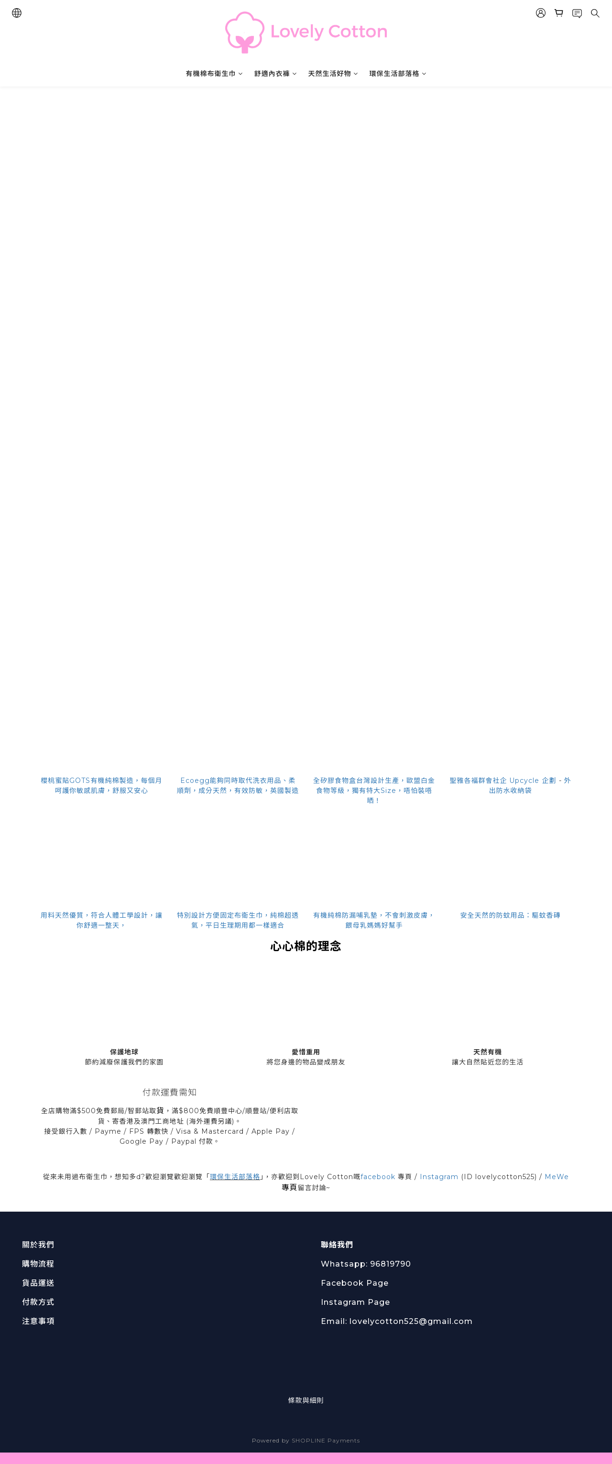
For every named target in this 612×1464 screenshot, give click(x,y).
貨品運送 (38, 1283)
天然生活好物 (333, 73)
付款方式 (38, 1302)
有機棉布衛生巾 (214, 73)
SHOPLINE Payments (326, 1440)
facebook (378, 1176)
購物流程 (38, 1264)
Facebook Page (355, 1283)
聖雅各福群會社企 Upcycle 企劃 (503, 780)
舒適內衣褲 (275, 73)
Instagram (439, 1176)
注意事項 (38, 1321)
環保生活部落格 (398, 73)
